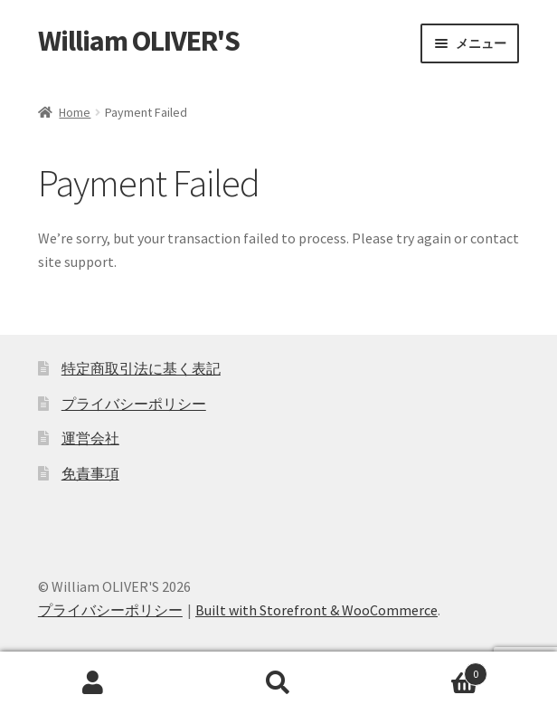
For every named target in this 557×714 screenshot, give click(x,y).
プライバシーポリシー (133, 404)
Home (74, 112)
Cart (430, 670)
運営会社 (90, 438)
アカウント (92, 683)
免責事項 (90, 473)
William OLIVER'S (139, 41)
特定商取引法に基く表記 (141, 368)
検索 (278, 683)
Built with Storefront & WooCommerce (316, 610)
